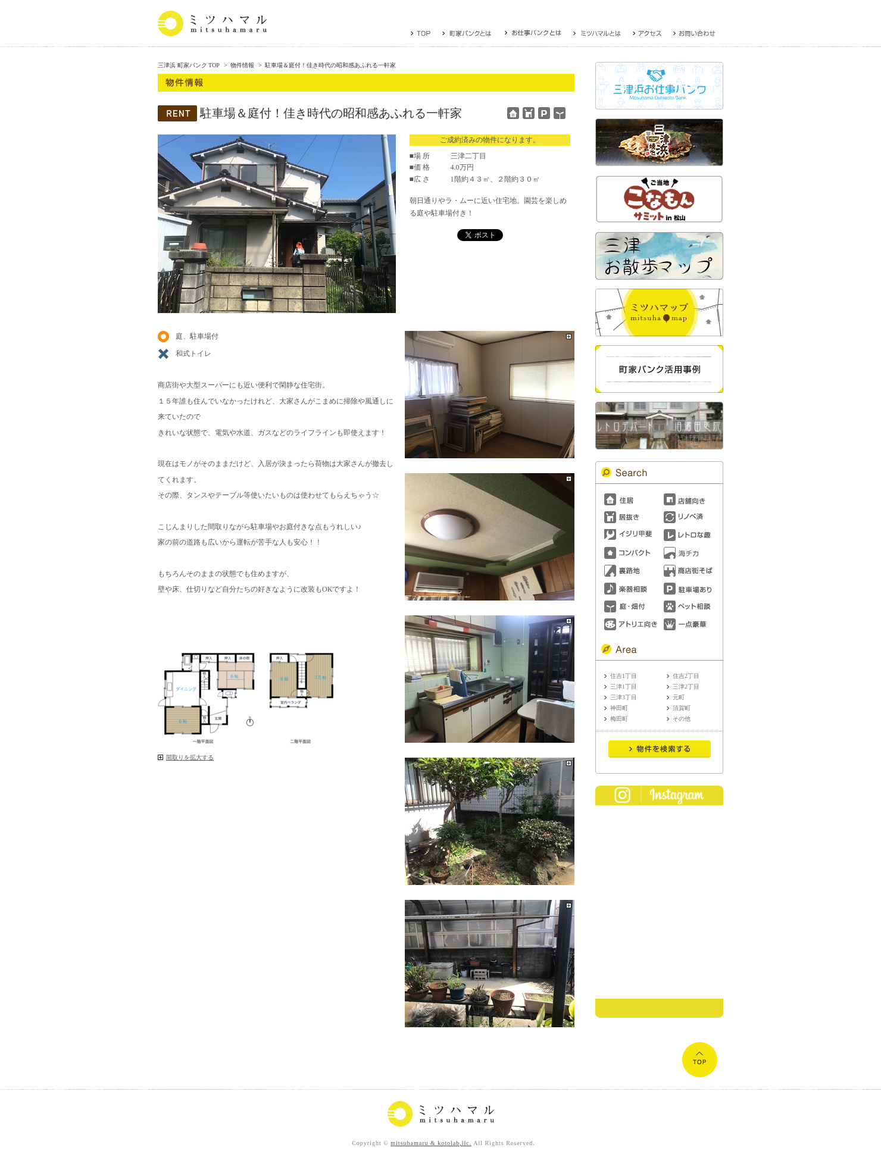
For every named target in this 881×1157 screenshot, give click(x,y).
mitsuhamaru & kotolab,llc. (430, 1143)
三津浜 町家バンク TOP (189, 65)
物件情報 (242, 65)
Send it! (659, 749)
